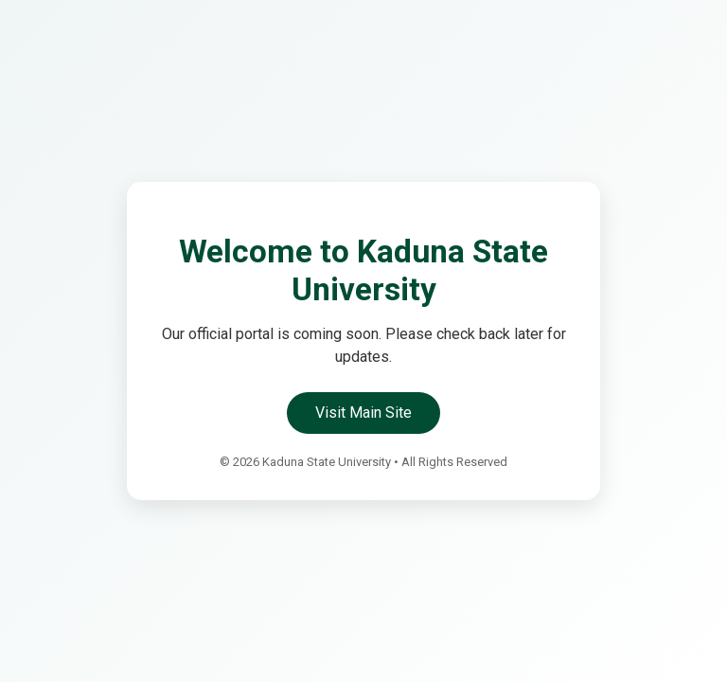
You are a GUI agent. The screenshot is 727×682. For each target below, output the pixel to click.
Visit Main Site (363, 413)
